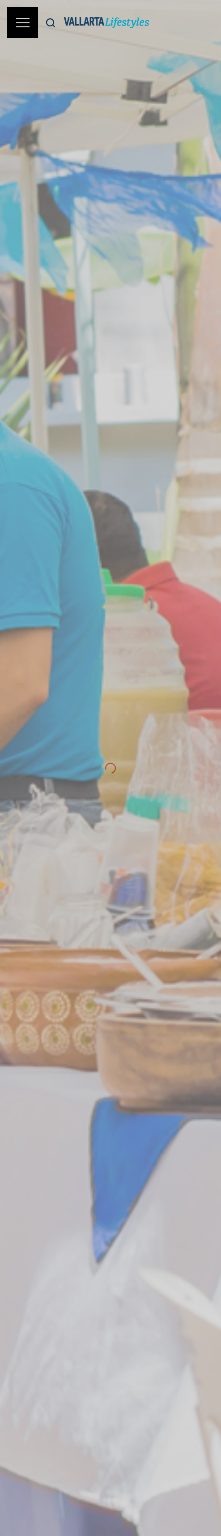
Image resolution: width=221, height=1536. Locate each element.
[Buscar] (51, 22)
